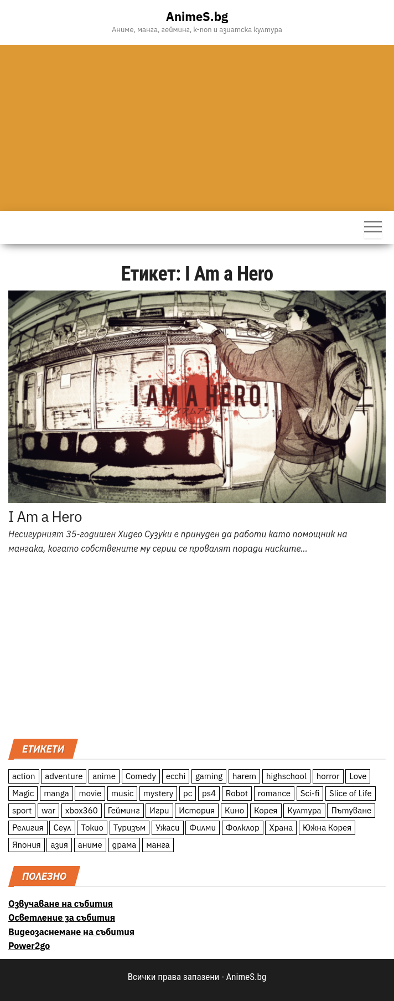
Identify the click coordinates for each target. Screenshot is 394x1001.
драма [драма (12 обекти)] (124, 844)
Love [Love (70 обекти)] (357, 776)
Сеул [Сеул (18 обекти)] (62, 827)
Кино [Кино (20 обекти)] (234, 810)
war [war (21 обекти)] (48, 810)
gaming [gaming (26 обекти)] (208, 776)
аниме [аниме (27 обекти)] (90, 844)
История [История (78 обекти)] (197, 810)
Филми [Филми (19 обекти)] (202, 827)
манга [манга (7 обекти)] (158, 844)
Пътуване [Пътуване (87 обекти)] (351, 810)
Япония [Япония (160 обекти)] (26, 844)
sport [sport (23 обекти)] (22, 810)
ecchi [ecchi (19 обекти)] (176, 776)
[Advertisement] (197, 127)
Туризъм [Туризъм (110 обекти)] (129, 827)
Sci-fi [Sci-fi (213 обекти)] (310, 793)
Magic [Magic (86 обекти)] (23, 793)
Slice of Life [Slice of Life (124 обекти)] (350, 793)
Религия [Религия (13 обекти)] (28, 827)
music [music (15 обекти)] (122, 793)
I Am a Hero (45, 516)
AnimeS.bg (197, 16)
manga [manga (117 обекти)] (56, 793)
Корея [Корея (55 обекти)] (266, 810)
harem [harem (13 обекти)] (244, 776)
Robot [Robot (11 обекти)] (237, 793)
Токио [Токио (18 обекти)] (92, 827)
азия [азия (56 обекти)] (59, 844)
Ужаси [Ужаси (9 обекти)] (167, 827)
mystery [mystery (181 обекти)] (158, 793)
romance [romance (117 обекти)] (274, 793)
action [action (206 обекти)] (23, 776)
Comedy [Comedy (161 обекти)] (141, 776)
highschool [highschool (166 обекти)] (286, 776)
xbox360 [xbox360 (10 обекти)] (81, 810)
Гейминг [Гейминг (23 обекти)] (124, 810)
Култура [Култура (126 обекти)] (304, 810)
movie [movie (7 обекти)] (90, 793)
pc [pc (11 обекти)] (187, 793)
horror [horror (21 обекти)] (328, 776)
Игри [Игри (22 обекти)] (159, 810)
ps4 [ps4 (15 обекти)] (209, 793)
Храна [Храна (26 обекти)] (281, 827)
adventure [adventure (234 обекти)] (63, 776)
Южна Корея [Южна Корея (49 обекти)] (327, 827)
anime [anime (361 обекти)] (104, 776)
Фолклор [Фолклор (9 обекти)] (243, 827)
